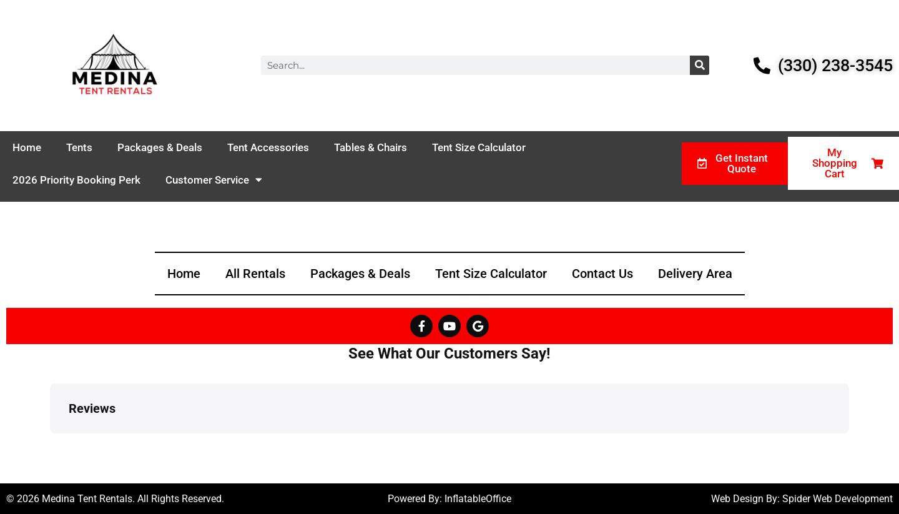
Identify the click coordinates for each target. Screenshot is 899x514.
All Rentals (255, 273)
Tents (79, 147)
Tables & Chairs (370, 147)
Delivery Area (695, 273)
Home (26, 147)
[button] (50, 446)
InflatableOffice (478, 499)
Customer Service (213, 179)
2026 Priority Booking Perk (76, 180)
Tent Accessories (268, 147)
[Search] (699, 65)
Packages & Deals (159, 147)
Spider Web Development (837, 499)
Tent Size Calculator (479, 147)
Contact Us (602, 273)
